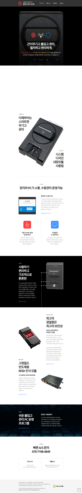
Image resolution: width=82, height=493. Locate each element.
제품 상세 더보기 (22, 301)
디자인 (59, 158)
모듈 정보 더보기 (50, 364)
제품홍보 (55, 3)
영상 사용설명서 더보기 (24, 428)
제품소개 (48, 3)
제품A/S (61, 3)
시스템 (59, 154)
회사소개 (42, 3)
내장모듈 (58, 162)
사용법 (59, 166)
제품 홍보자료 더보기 (46, 213)
